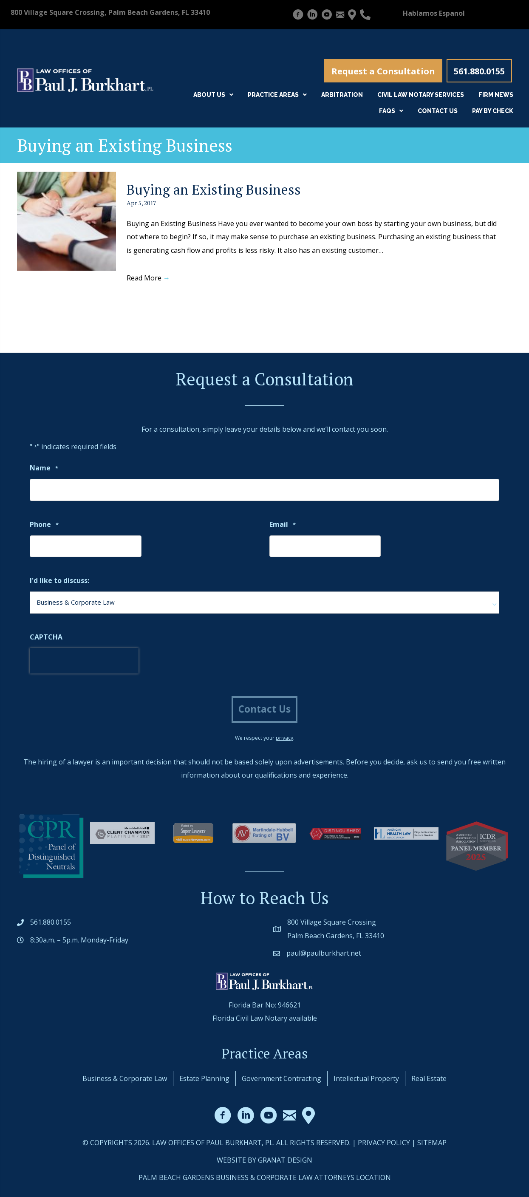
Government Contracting (281, 1078)
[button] (383, 70)
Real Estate (429, 1078)
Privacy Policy (384, 1142)
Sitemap (432, 1142)
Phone (44, 525)
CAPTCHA (46, 637)
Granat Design (285, 1160)
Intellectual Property (366, 1078)
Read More (148, 278)
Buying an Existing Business (214, 189)
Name (44, 468)
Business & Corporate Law (124, 1078)
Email (282, 525)
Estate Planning (204, 1078)
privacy (284, 737)
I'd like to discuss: (59, 580)
